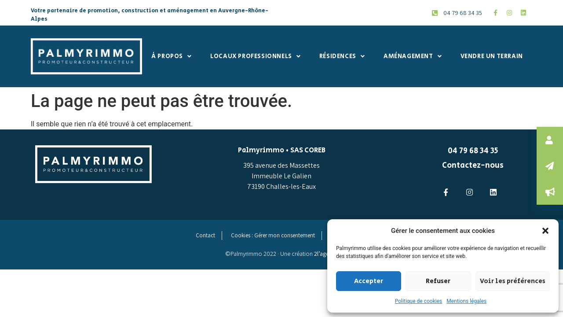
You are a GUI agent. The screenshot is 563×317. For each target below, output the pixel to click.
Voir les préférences (512, 281)
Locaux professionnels (255, 56)
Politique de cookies (418, 301)
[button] (545, 230)
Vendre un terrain (492, 56)
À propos (171, 56)
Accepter (368, 281)
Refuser (437, 281)
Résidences (342, 56)
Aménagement (413, 56)
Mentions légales (466, 301)
